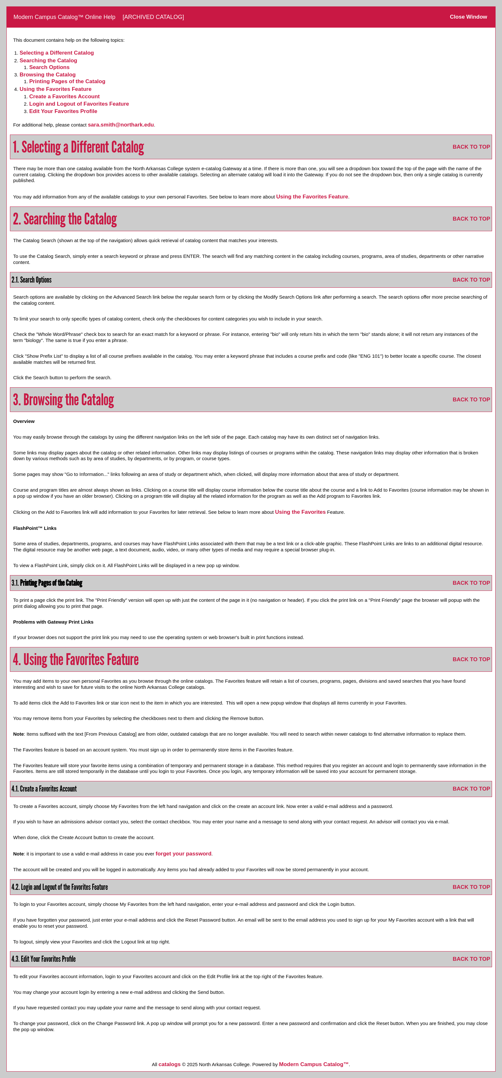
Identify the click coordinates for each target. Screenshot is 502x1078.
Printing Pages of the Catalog (67, 81)
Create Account (64, 96)
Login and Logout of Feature (79, 104)
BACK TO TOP (471, 147)
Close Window (468, 17)
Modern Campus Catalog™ (314, 1064)
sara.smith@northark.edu (121, 125)
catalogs (170, 1064)
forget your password (184, 854)
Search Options (49, 67)
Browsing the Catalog (48, 75)
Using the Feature (56, 89)
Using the (300, 512)
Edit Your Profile (63, 111)
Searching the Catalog (48, 60)
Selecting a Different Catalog (57, 53)
